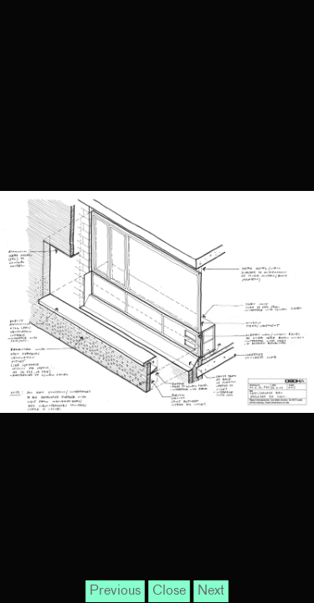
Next (211, 591)
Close (169, 591)
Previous (115, 591)
